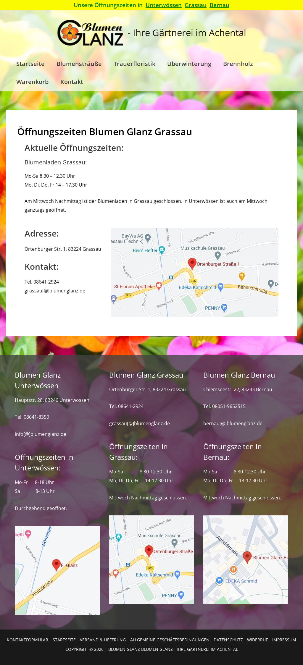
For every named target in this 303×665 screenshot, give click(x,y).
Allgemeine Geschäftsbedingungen (169, 640)
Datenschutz (228, 640)
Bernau (219, 5)
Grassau (196, 5)
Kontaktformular (27, 640)
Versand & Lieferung (103, 640)
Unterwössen (164, 5)
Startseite (64, 640)
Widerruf (257, 640)
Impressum (284, 640)
